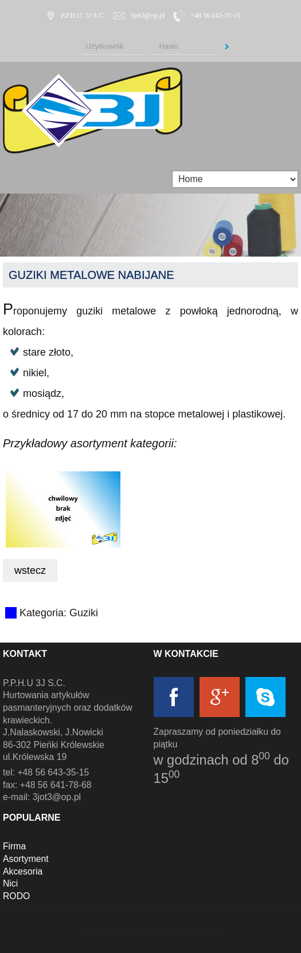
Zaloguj (227, 47)
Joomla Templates (110, 931)
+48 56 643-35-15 (215, 15)
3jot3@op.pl (147, 15)
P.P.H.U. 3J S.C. (83, 15)
